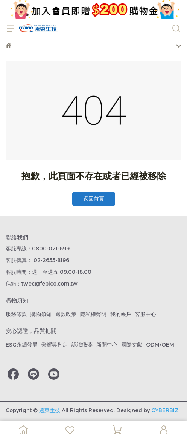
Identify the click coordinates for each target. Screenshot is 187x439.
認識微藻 (82, 344)
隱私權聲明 (93, 314)
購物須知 (41, 314)
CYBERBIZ (164, 410)
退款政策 (65, 314)
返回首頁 (93, 198)
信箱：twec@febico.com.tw (42, 283)
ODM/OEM (160, 344)
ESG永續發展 (22, 344)
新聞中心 (106, 344)
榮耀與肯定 (54, 344)
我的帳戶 (120, 314)
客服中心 (145, 314)
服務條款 (16, 314)
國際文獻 (131, 344)
